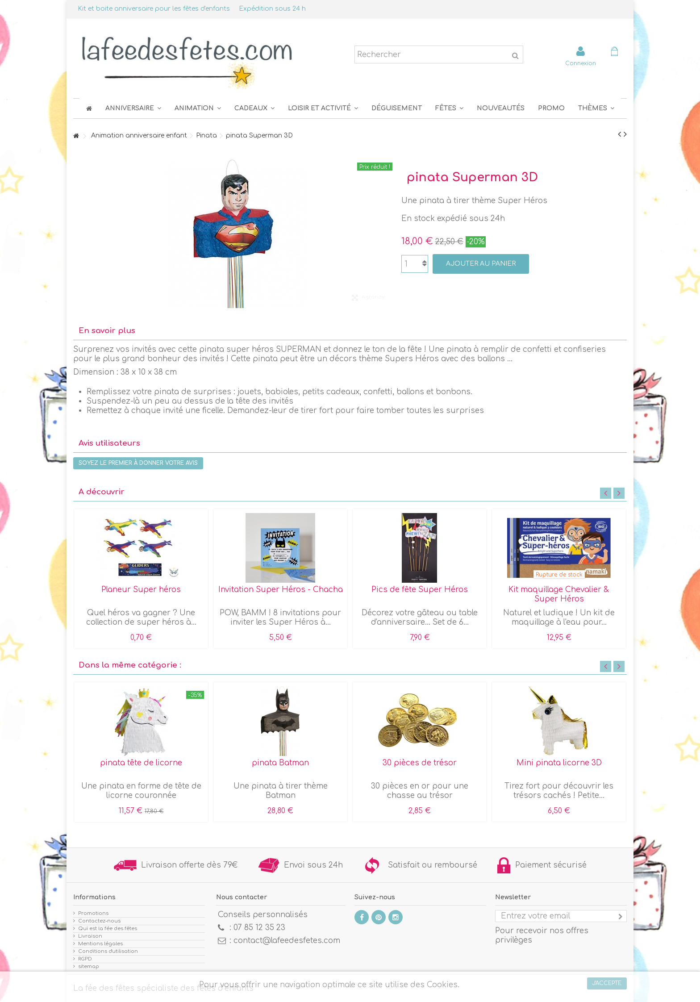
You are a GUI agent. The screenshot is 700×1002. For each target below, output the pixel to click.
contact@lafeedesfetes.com (286, 940)
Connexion (580, 63)
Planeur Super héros (141, 589)
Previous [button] (605, 493)
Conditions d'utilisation (108, 951)
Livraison (90, 936)
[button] (449, 108)
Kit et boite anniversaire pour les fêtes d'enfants (154, 8)
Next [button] (619, 493)
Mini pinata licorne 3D (559, 763)
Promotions (93, 913)
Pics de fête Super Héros (419, 589)
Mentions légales (100, 944)
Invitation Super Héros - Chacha (280, 589)
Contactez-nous (99, 921)
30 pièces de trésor (420, 763)
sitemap (88, 966)
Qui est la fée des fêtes (107, 928)
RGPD (85, 959)
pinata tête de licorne (141, 763)
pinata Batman (280, 763)
